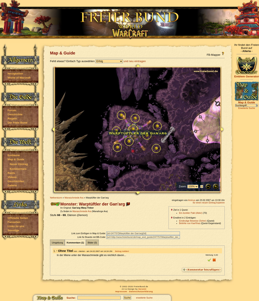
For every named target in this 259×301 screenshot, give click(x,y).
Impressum (121, 291)
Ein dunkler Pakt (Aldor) (190, 213)
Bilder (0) (92, 242)
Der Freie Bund (17, 122)
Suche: (71, 297)
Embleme (14, 155)
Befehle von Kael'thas (189, 223)
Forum (12, 110)
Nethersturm (56, 197)
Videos (12, 177)
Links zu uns (16, 226)
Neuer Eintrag (19, 164)
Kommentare (18, 168)
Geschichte (15, 114)
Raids (11, 173)
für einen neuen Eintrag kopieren (209, 202)
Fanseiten (14, 222)
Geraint (142, 289)
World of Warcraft (19, 77)
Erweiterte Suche (246, 108)
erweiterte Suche (144, 297)
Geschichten (16, 181)
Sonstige (13, 230)
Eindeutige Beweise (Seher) (192, 221)
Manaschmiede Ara (73, 197)
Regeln (12, 118)
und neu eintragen (135, 61)
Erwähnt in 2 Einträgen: (183, 217)
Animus (192, 200)
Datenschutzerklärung (141, 291)
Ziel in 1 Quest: (179, 210)
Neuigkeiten (15, 73)
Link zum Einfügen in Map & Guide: (88, 233)
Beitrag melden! (122, 251)
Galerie (12, 185)
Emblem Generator (246, 75)
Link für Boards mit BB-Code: (91, 237)
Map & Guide (16, 159)
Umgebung (57, 242)
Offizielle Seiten (18, 218)
